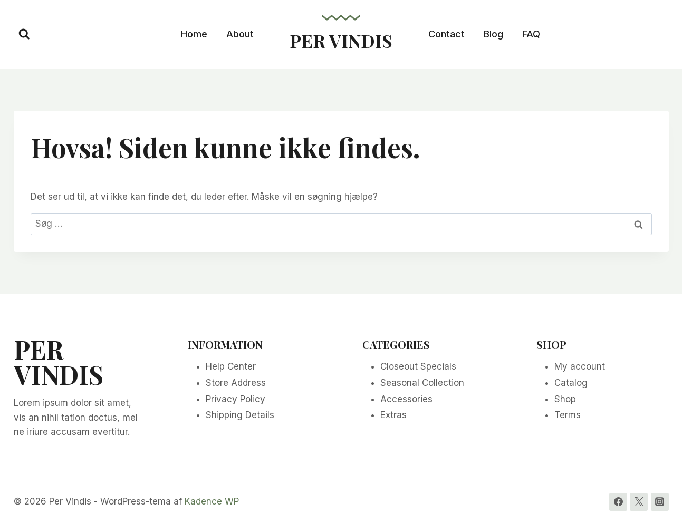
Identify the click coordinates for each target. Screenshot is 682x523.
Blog (493, 34)
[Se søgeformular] (24, 34)
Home (194, 34)
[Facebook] (618, 502)
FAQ (531, 34)
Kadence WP (212, 501)
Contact (446, 34)
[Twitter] (639, 502)
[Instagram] (660, 502)
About (240, 34)
